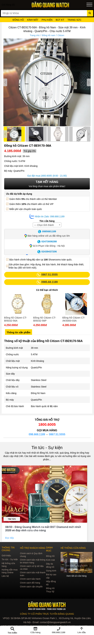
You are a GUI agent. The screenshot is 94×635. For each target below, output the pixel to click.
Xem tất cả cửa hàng (76, 576)
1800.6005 (46, 175)
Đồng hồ (50, 556)
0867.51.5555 (57, 434)
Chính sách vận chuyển (31, 586)
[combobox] (47, 225)
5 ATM (34, 354)
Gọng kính (51, 570)
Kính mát (50, 560)
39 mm (34, 348)
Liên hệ (5, 576)
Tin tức (12, 519)
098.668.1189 (37, 434)
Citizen (61, 35)
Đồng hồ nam (48, 35)
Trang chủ (35, 35)
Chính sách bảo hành (30, 579)
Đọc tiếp (10, 537)
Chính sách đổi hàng (30, 582)
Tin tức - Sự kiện (47, 447)
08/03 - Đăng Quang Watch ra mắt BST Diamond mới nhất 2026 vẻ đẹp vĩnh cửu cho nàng (43, 528)
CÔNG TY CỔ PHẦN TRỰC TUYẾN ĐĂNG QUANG (47, 614)
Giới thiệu (6, 555)
